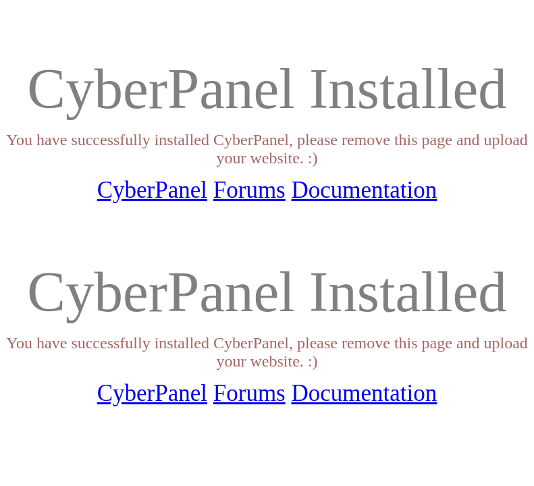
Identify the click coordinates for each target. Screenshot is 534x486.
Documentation (364, 190)
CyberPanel (152, 190)
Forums (249, 190)
